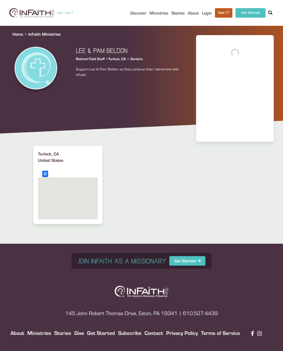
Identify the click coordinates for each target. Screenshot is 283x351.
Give (79, 332)
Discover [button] (138, 13)
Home (17, 34)
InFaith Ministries (44, 34)
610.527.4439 (200, 313)
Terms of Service (220, 332)
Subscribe (129, 332)
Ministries (39, 332)
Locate (45, 174)
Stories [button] (178, 13)
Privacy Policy (182, 332)
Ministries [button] (159, 13)
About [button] (193, 13)
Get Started (250, 12)
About (17, 332)
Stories (62, 332)
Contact (154, 332)
